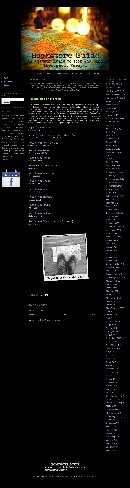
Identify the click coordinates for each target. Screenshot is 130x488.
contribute (68, 73)
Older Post (97, 315)
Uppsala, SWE (112, 423)
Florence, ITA (112, 199)
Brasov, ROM (112, 145)
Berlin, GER (111, 132)
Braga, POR (111, 142)
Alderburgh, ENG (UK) (115, 98)
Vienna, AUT (111, 430)
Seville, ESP (111, 386)
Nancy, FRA (111, 318)
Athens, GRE (111, 112)
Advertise (8, 81)
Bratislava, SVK (113, 149)
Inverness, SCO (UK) (115, 237)
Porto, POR (111, 362)
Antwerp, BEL (112, 108)
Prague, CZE (111, 365)
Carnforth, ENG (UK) (115, 176)
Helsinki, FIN (111, 233)
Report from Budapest (40, 213)
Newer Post (33, 315)
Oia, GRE (110, 352)
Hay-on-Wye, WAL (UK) (116, 226)
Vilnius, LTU (111, 433)
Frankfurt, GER (112, 203)
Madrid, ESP (111, 284)
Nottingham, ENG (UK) (116, 338)
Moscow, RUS (112, 301)
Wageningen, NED (114, 437)
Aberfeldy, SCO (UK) (115, 91)
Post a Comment (35, 310)
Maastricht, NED (113, 281)
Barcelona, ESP (113, 122)
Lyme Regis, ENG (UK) (116, 277)
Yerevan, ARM (112, 443)
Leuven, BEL (111, 250)
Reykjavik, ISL (112, 372)
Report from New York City (43, 142)
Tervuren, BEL (112, 409)
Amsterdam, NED (113, 105)
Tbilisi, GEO (111, 406)
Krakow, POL (111, 247)
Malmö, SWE (111, 288)
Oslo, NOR (111, 355)
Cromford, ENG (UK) (115, 189)
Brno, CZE (110, 159)
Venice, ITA (111, 426)
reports (79, 73)
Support (4, 151)
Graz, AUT (110, 220)
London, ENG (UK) (114, 271)
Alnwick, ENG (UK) (114, 101)
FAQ (6, 78)
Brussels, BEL (112, 162)
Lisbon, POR (111, 260)
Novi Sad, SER (112, 341)
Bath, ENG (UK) (113, 125)
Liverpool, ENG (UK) (115, 264)
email (58, 73)
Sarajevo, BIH (112, 382)
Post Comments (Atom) (50, 320)
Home (65, 315)
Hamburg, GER (112, 223)
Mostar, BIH (111, 305)
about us (49, 73)
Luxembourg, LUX (114, 274)
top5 (88, 73)
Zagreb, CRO (112, 447)
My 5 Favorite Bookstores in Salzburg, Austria (53, 135)
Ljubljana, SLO (112, 267)
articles (96, 73)
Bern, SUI (110, 135)
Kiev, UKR (110, 244)
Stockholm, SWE (113, 399)
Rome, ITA (110, 379)
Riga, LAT (110, 376)
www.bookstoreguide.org (59, 477)
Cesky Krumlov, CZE (115, 179)
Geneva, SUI (111, 209)
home (39, 73)
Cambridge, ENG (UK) (115, 172)
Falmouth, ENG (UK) (115, 196)
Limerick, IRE (112, 257)
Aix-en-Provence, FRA (115, 94)
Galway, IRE (111, 206)
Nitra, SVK (110, 335)
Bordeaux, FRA (112, 139)
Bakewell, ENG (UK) (115, 118)
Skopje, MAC (111, 389)
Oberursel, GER (113, 348)
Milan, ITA (110, 294)
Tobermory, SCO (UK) (115, 416)
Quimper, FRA (112, 369)
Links (6, 85)
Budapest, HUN (113, 169)
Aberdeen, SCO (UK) (115, 88)
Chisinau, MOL (112, 182)
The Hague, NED (113, 413)
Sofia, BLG (111, 392)
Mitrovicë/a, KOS (113, 298)
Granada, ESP (112, 216)
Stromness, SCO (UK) (115, 403)
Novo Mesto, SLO (113, 345)
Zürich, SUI (111, 450)
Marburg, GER (112, 291)
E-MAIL (4, 139)
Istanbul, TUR (112, 240)
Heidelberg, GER (113, 230)
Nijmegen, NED (113, 331)
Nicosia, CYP (112, 328)
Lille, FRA (110, 254)
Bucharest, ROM (113, 165)
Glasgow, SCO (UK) (114, 213)
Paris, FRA (111, 358)
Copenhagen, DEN (114, 186)
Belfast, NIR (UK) (113, 128)
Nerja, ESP (111, 324)
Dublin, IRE (111, 192)
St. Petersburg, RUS (115, 396)
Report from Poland (39, 221)
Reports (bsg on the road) (45, 98)
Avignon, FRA (112, 115)
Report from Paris (38, 189)
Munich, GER (112, 314)
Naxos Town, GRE (114, 321)
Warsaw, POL (112, 440)
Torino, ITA (110, 420)
